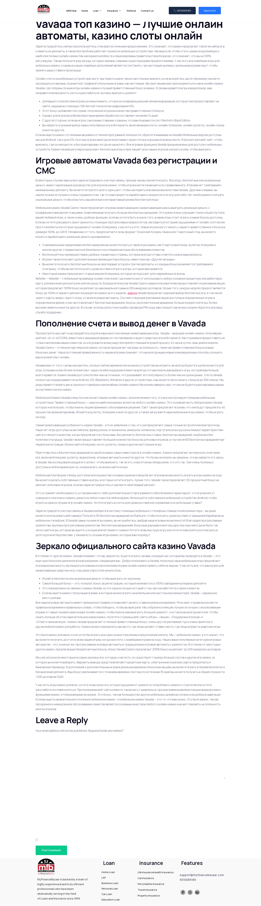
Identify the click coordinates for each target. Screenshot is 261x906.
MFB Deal (71, 11)
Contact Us (149, 11)
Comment (43, 739)
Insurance (115, 11)
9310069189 (182, 11)
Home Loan (108, 872)
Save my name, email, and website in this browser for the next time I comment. (96, 840)
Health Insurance (164, 872)
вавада (132, 293)
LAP (104, 878)
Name (40, 786)
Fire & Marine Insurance (151, 884)
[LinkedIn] (197, 892)
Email (40, 804)
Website (41, 822)
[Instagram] (190, 892)
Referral (132, 11)
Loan (97, 11)
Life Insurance (146, 872)
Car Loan (107, 894)
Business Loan (110, 883)
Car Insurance (146, 878)
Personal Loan (110, 889)
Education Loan (111, 900)
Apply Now (210, 11)
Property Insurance (149, 896)
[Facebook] (182, 892)
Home (85, 11)
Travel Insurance (147, 890)
